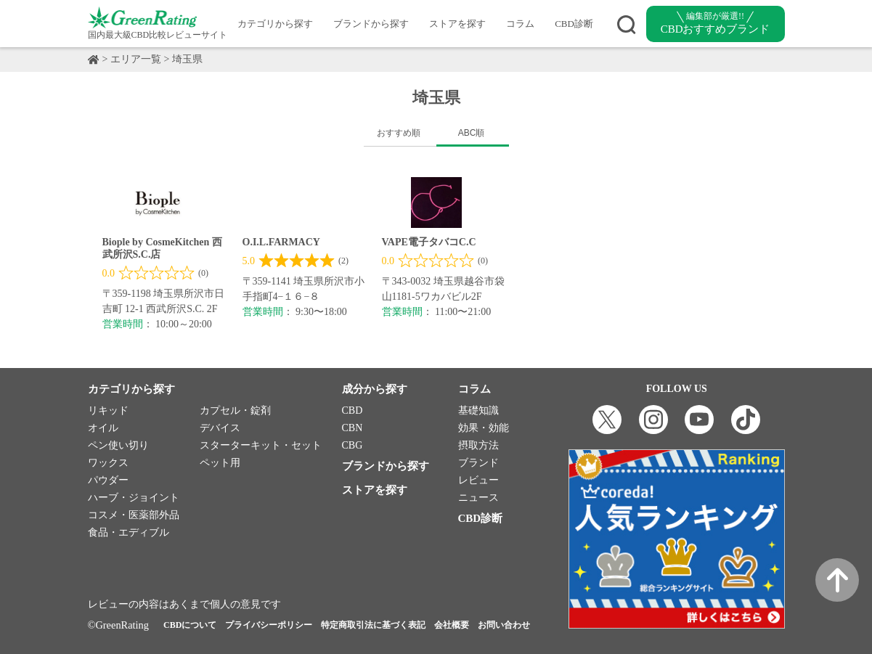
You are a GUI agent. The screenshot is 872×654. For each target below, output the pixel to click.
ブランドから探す (371, 23)
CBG (352, 445)
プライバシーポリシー (268, 625)
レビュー (478, 480)
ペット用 (220, 462)
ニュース (478, 497)
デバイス (220, 427)
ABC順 (471, 133)
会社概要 (451, 625)
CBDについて (189, 625)
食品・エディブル (128, 532)
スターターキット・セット (261, 445)
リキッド (108, 410)
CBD (352, 410)
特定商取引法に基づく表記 (373, 625)
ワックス (108, 462)
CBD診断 (574, 23)
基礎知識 (478, 410)
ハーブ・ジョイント (133, 497)
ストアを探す (457, 23)
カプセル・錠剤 (235, 410)
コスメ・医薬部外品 (133, 515)
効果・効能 (483, 427)
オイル (103, 427)
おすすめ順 (398, 133)
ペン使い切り (118, 445)
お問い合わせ (504, 625)
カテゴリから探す (275, 23)
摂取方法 (478, 445)
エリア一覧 (135, 59)
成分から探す (374, 389)
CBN (352, 427)
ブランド (478, 462)
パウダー (108, 480)
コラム (520, 23)
